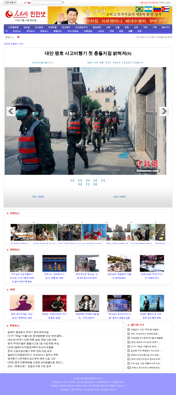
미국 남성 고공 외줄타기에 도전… (146, 363)
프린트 (127, 62)
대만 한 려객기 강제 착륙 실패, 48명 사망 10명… (33, 339)
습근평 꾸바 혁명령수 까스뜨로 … (146, 350)
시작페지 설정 (163, 2)
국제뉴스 (44, 31)
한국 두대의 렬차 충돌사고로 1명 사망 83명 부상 (33, 343)
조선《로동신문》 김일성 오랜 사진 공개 (29, 366)
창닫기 (138, 62)
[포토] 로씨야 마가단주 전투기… (146, 342)
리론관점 (88, 31)
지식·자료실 (73, 31)
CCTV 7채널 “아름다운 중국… (144, 346)
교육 (136, 27)
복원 (102, 62)
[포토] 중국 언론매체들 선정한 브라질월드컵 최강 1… (36, 362)
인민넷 (41, 196)
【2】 (80, 180)
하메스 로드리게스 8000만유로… (147, 367)
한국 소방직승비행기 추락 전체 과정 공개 (30, 351)
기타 (21, 44)
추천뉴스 (14, 325)
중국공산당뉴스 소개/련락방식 (95, 382)
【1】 (72, 180)
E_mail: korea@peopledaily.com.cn (88, 378)
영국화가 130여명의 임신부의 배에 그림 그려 (31, 358)
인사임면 (39, 27)
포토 (140, 31)
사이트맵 (114, 382)
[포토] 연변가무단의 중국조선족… (146, 359)
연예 (111, 31)
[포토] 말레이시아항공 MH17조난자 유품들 (30, 347)
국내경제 (66, 27)
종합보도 (57, 31)
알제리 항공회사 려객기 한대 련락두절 (28, 332)
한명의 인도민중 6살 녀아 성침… (146, 355)
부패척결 (52, 27)
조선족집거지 (81, 27)
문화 (127, 27)
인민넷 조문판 (10, 44)
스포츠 (100, 31)
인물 (117, 27)
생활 (130, 31)
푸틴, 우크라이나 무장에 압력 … (145, 334)
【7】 (88, 184)
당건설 (27, 27)
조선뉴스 (17, 31)
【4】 (95, 180)
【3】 (88, 180)
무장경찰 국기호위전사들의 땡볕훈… (148, 338)
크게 (96, 62)
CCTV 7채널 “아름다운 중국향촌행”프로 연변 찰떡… (36, 336)
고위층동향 (13, 27)
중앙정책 (97, 27)
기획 (154, 27)
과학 (145, 27)
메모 (116, 62)
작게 (107, 62)
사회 (108, 27)
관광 (121, 31)
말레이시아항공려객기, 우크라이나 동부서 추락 (33, 355)
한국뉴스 (31, 31)
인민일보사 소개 (59, 382)
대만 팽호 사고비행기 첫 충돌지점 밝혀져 (156, 37)
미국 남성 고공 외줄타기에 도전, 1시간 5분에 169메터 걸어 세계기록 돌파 (22, 278)
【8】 (95, 184)
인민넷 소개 (74, 382)
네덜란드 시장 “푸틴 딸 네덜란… (146, 329)
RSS (122, 382)
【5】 (103, 180)
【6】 (80, 184)
